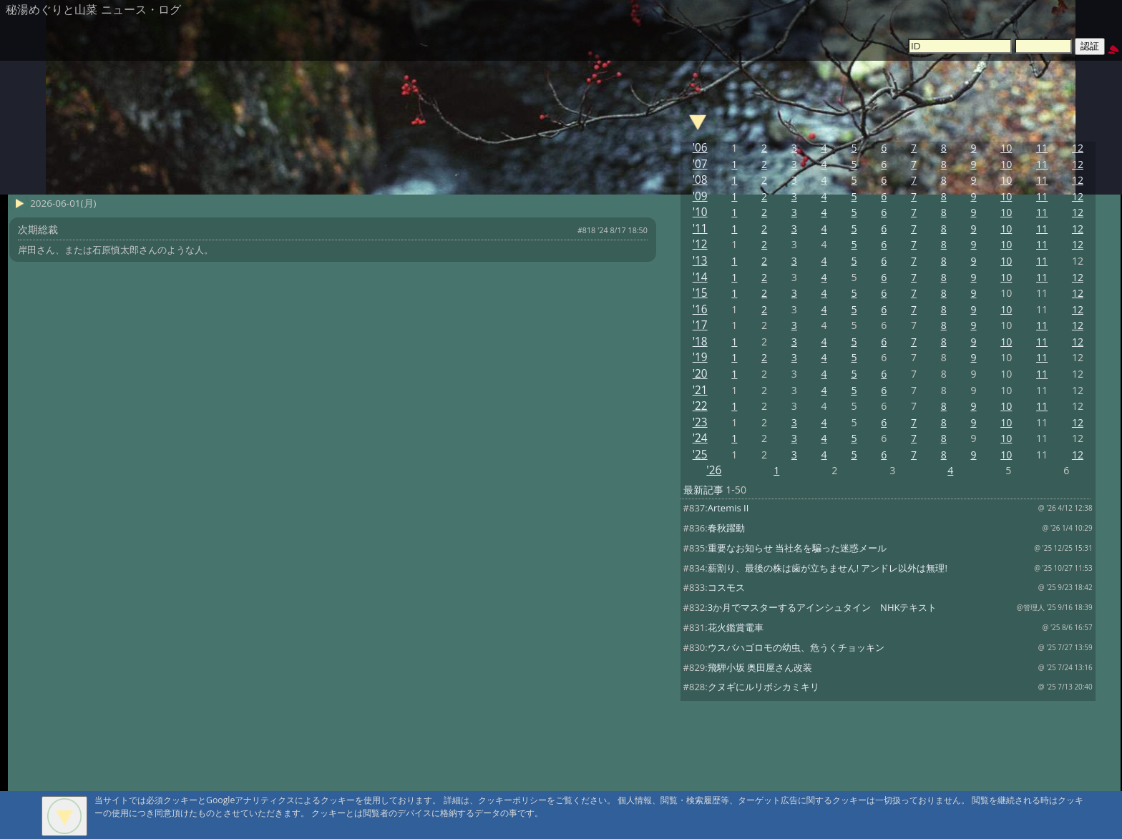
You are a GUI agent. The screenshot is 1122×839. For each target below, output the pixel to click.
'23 (700, 422)
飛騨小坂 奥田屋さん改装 (760, 667)
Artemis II (728, 507)
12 (1077, 147)
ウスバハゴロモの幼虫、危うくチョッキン (796, 647)
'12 (700, 244)
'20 (700, 373)
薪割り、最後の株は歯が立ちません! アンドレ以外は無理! (827, 567)
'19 (700, 357)
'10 (700, 212)
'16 (700, 309)
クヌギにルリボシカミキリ (763, 686)
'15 (700, 292)
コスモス (726, 587)
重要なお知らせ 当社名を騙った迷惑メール (797, 547)
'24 (700, 438)
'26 (713, 470)
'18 (700, 341)
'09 (700, 196)
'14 (700, 277)
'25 (700, 454)
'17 (700, 325)
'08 (700, 179)
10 (1006, 147)
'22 (700, 405)
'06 (700, 147)
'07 (700, 164)
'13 (700, 260)
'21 (700, 390)
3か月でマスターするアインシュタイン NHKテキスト (822, 607)
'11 (700, 228)
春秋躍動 (726, 527)
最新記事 (703, 489)
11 (1042, 147)
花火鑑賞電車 (736, 627)
